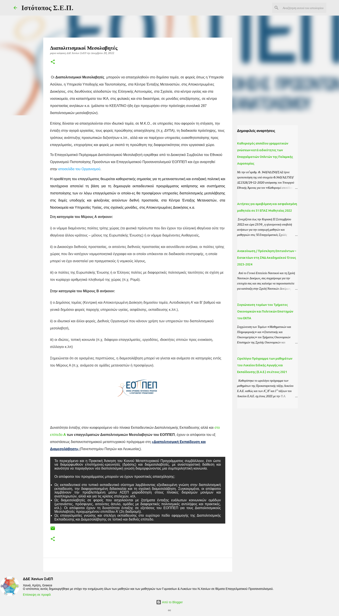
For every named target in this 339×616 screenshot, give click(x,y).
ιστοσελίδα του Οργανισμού (79, 169)
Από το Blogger (169, 602)
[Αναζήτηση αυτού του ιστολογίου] (303, 8)
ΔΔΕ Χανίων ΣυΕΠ (38, 579)
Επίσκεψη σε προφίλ (37, 594)
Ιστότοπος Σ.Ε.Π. (47, 7)
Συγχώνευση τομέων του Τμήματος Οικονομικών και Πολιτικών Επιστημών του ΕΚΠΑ (265, 311)
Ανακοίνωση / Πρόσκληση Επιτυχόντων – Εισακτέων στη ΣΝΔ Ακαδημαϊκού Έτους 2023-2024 (266, 257)
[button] (52, 62)
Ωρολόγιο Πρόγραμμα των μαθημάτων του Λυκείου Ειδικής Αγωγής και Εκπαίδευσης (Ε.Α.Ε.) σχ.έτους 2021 (264, 365)
